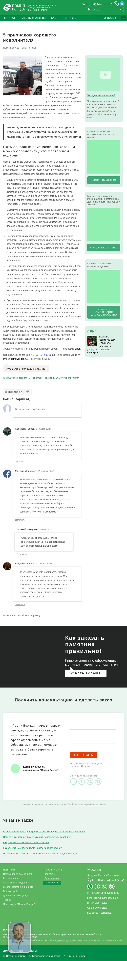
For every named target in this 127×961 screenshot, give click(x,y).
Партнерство (51, 882)
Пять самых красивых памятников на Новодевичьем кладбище (37, 837)
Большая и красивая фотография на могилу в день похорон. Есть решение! (44, 831)
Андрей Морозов (24, 563)
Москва (94, 869)
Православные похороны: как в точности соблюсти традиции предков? (41, 853)
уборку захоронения (98, 349)
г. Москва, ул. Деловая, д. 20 (102, 898)
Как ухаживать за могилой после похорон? (26, 842)
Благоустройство (12, 891)
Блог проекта (52, 878)
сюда (77, 348)
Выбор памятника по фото (18, 887)
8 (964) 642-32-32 (99, 4)
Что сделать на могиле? (101, 95)
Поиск (111, 18)
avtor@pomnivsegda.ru (15, 359)
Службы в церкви (76, 956)
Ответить (20, 461)
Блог (54, 18)
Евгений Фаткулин (27, 529)
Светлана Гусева (24, 428)
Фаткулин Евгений (33, 369)
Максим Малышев (25, 471)
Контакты (70, 18)
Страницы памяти (15, 956)
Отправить (83, 755)
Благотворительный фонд (46, 956)
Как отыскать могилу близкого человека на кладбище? (32, 848)
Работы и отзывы (33, 18)
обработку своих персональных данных (86, 804)
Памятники (9, 869)
